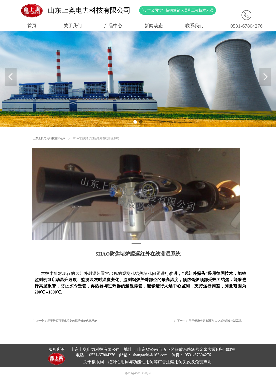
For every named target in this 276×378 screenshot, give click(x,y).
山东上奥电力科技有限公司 (49, 138)
